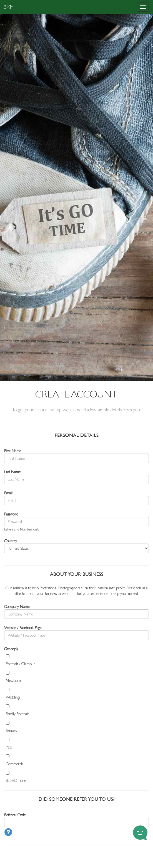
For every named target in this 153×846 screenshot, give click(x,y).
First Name (12, 451)
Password (11, 514)
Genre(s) (11, 649)
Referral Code (15, 815)
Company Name (16, 606)
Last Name (12, 472)
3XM (9, 7)
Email (8, 493)
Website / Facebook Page (22, 627)
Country (10, 541)
